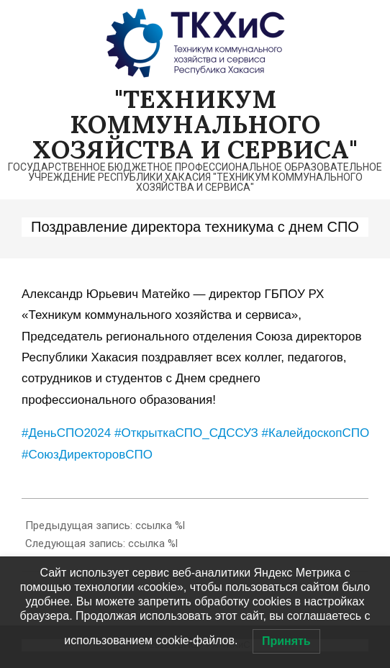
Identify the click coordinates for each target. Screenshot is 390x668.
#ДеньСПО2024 (66, 433)
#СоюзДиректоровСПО (87, 454)
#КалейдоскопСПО (316, 433)
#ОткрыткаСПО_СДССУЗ (186, 433)
